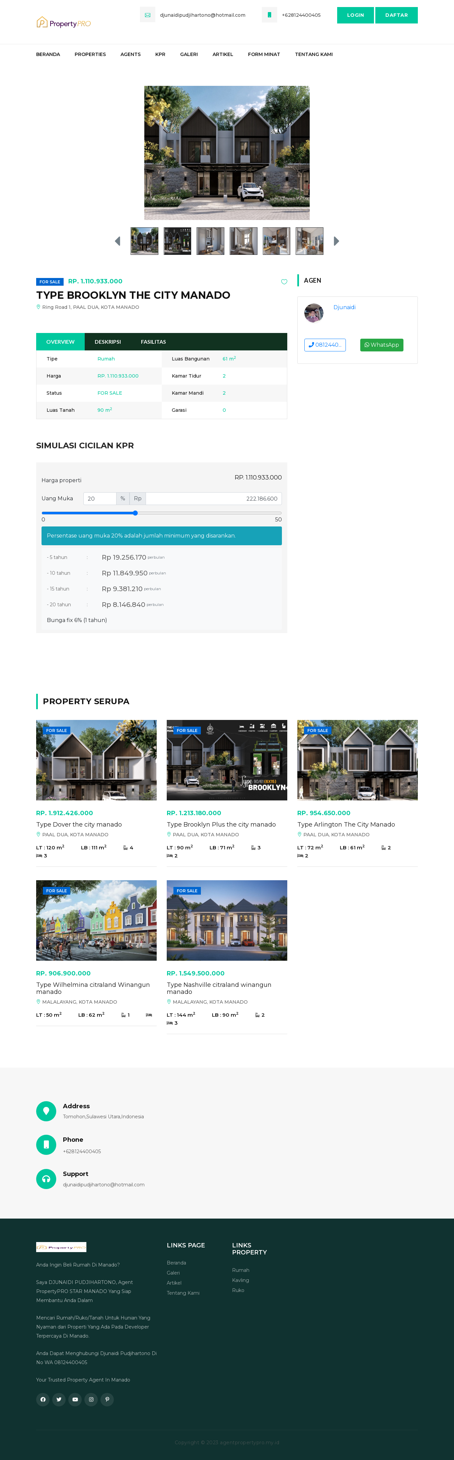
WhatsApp (382, 345)
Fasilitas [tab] (153, 341)
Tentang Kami (314, 54)
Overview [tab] (60, 341)
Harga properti (61, 480)
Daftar (396, 15)
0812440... (325, 345)
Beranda (48, 54)
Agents (131, 54)
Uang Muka (57, 498)
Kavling (240, 1280)
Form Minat (264, 54)
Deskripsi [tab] (108, 341)
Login (355, 15)
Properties (90, 54)
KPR (160, 54)
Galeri (189, 54)
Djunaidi (344, 307)
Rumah (240, 1270)
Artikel (223, 54)
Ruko (238, 1290)
